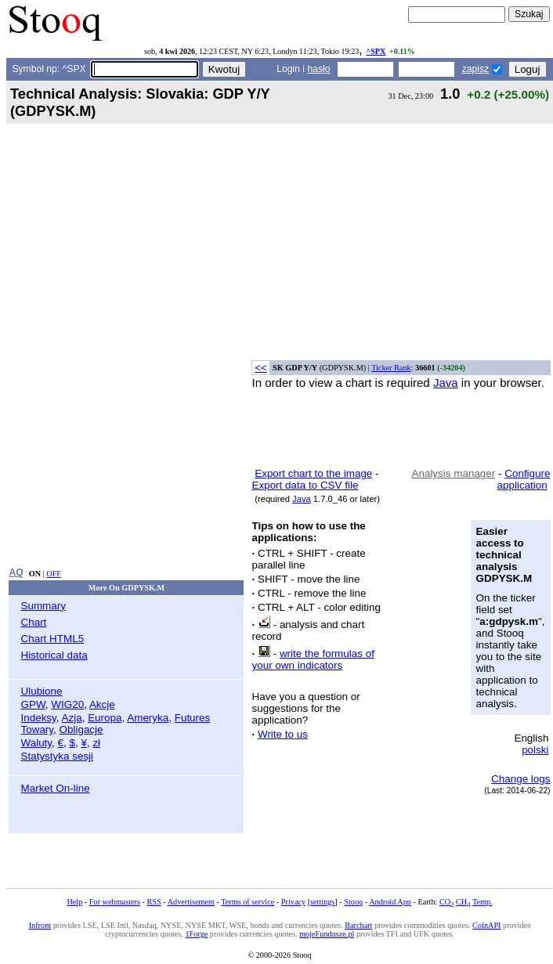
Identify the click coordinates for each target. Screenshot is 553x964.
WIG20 (67, 704)
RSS (153, 901)
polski (535, 750)
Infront (40, 925)
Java (445, 382)
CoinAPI (486, 925)
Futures (193, 718)
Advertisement (191, 901)
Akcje (102, 704)
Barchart (358, 925)
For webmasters (114, 901)
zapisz (475, 68)
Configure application (524, 479)
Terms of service (247, 901)
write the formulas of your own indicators (312, 659)
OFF (53, 573)
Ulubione (41, 691)
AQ (16, 572)
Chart (33, 622)
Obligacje (81, 729)
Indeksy (38, 718)
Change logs (520, 779)
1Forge (197, 934)
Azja (72, 718)
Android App (390, 901)
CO (446, 901)
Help (74, 901)
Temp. (482, 901)
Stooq (353, 901)
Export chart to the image (313, 473)
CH (463, 901)
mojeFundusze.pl (326, 934)
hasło (318, 68)
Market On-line (54, 788)
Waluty (36, 743)
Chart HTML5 (52, 638)
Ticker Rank (391, 367)
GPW (32, 704)
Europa (104, 718)
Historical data (53, 655)
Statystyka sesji (56, 756)
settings (322, 901)
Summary (43, 606)
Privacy (293, 901)
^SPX (375, 51)
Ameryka (147, 718)
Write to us (283, 734)
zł (96, 743)
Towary (36, 729)
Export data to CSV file (304, 485)
